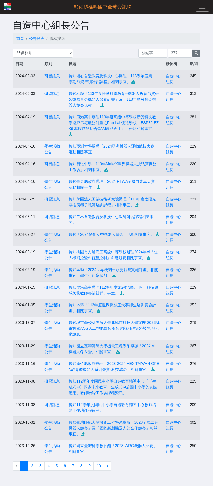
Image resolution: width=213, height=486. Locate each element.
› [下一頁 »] (107, 466)
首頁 (20, 38)
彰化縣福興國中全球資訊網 (103, 6)
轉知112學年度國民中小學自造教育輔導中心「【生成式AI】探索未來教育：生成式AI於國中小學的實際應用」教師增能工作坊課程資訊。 (113, 387)
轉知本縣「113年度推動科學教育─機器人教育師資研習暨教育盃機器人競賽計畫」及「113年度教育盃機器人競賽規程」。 (114, 99)
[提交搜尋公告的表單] (196, 53)
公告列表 (36, 38)
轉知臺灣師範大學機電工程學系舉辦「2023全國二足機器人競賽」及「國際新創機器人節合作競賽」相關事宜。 (113, 428)
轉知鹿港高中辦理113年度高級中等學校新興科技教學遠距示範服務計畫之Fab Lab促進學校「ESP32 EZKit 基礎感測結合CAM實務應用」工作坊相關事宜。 (114, 123)
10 (99, 466)
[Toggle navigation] (202, 7)
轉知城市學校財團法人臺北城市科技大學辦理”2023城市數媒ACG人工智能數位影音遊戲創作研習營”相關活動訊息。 (114, 328)
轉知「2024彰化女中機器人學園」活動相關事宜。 (112, 234)
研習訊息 (52, 76)
